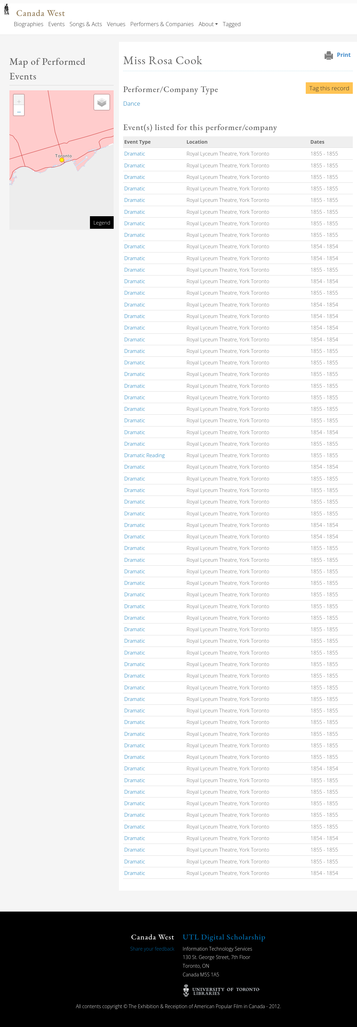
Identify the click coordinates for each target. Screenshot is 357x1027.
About (206, 24)
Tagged (232, 24)
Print (344, 55)
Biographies (28, 24)
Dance (131, 103)
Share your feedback (152, 948)
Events (56, 24)
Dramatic (134, 153)
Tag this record (329, 88)
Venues (116, 24)
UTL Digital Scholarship (224, 937)
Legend (101, 222)
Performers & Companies (162, 24)
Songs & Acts (86, 24)
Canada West (40, 13)
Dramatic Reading (144, 455)
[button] (19, 100)
